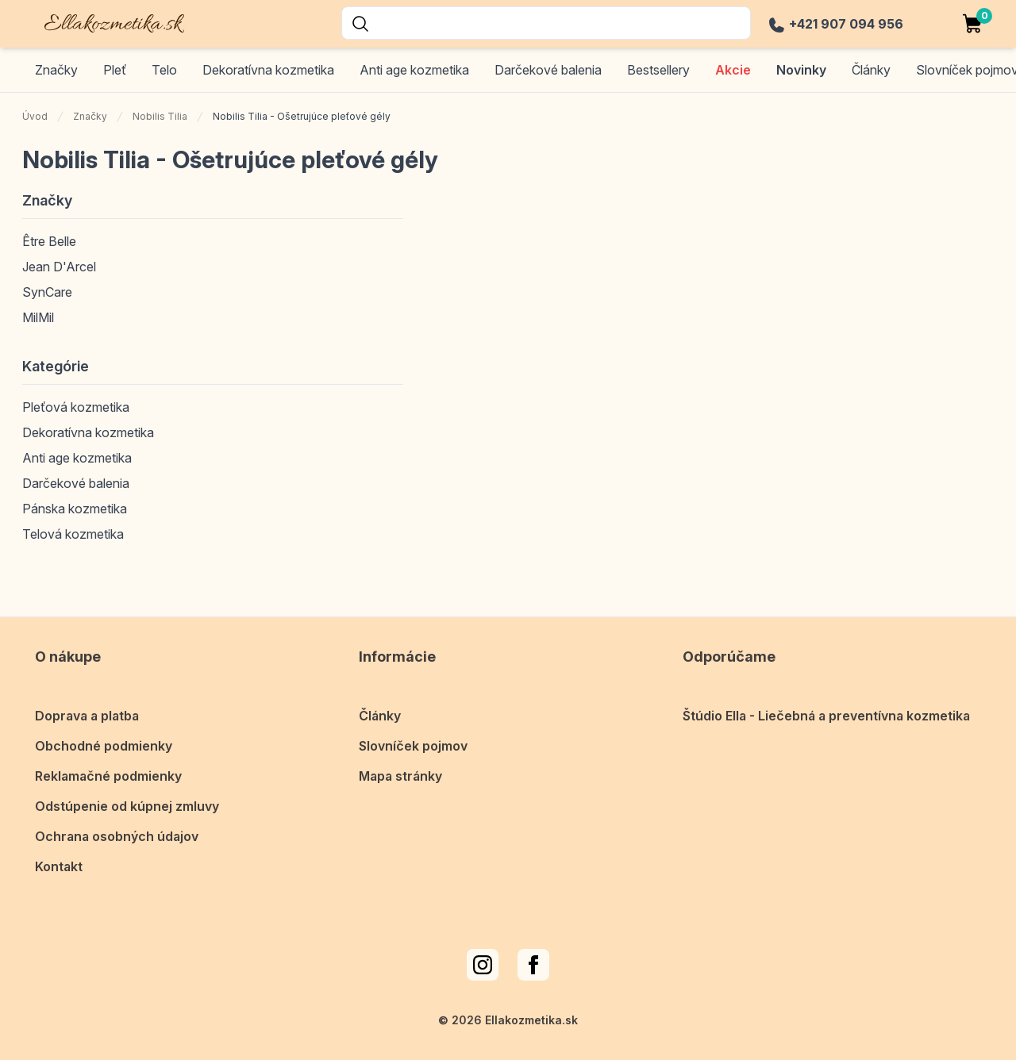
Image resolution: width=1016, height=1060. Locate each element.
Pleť (114, 70)
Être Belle (49, 241)
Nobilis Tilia (160, 116)
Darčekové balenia (548, 70)
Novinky (801, 70)
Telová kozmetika (73, 534)
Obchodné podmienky (103, 746)
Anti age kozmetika (414, 70)
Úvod (35, 116)
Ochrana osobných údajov (116, 836)
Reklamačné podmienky (108, 776)
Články (380, 716)
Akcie (733, 70)
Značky (56, 70)
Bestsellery (658, 70)
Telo (164, 70)
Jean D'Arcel (59, 267)
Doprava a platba (87, 716)
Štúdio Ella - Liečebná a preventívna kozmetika (826, 716)
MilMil (38, 317)
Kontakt (59, 866)
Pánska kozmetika (74, 509)
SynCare (47, 292)
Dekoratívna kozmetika (268, 70)
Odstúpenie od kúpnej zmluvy (127, 806)
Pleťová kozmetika (75, 407)
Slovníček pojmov (413, 746)
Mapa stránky (400, 776)
